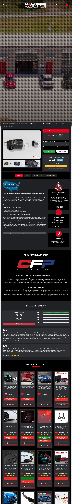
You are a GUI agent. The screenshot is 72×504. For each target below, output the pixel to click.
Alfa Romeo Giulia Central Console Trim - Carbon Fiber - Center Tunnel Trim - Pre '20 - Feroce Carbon (10, 467)
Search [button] (58, 5)
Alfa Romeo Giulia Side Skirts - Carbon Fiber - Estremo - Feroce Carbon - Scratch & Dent (44, 388)
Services (11, 5)
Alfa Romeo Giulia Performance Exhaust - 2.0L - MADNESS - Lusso (44, 426)
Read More (58, 226)
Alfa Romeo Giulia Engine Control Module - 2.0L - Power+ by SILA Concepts (27, 426)
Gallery (19, 5)
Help (52, 5)
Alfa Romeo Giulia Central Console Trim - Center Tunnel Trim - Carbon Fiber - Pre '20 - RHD (61, 426)
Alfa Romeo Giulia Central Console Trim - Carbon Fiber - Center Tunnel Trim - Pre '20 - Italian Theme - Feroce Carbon (44, 468)
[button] (39, 144)
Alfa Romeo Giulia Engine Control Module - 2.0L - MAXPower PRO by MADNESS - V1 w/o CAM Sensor (61, 389)
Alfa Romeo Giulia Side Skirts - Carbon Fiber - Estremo (27, 387)
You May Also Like (38, 175)
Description (19, 175)
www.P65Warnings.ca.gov (37, 232)
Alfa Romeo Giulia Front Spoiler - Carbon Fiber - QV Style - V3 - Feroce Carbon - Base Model (27, 467)
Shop (5, 5)
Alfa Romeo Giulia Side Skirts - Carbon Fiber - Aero (10, 425)
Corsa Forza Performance (62, 146)
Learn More (59, 160)
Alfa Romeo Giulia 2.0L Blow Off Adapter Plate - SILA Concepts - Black (10, 387)
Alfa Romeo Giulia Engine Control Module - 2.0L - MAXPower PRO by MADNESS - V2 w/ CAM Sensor (61, 468)
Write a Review (19, 323)
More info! (66, 141)
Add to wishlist (62, 151)
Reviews (28, 175)
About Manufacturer (50, 175)
